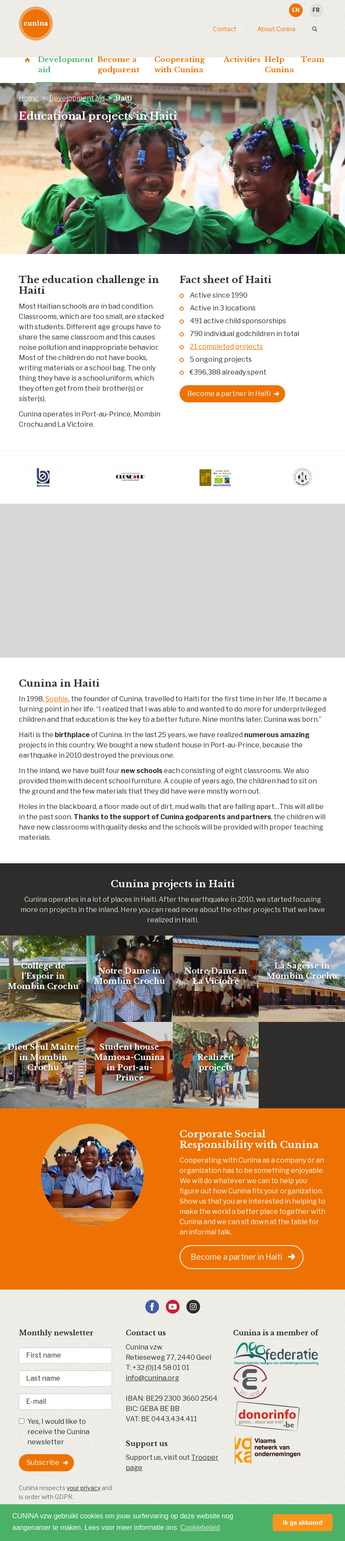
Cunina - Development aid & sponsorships (36, 23)
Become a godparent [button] (118, 64)
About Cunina (276, 28)
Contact (224, 28)
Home (27, 60)
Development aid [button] (65, 64)
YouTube (173, 1307)
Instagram (193, 1307)
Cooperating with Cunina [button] (179, 64)
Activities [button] (242, 59)
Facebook (152, 1307)
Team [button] (312, 59)
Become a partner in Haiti (229, 394)
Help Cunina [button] (279, 64)
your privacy (83, 1487)
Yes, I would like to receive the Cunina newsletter (54, 1431)
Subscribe (43, 1462)
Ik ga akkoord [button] (303, 1522)
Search (316, 29)
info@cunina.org (152, 1378)
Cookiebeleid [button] (200, 1527)
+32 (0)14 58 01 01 (161, 1368)
